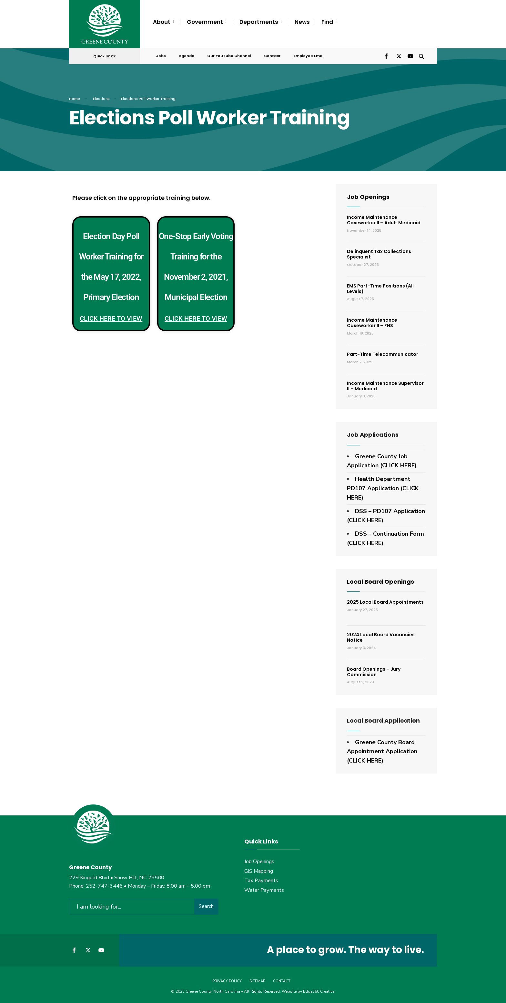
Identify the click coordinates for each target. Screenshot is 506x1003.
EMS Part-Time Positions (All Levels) (380, 288)
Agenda (186, 55)
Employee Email (309, 55)
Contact (272, 55)
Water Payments (264, 889)
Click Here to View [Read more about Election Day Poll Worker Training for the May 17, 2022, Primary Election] (111, 317)
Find (327, 22)
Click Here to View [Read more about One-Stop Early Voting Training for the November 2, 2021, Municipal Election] (196, 317)
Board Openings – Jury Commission (373, 671)
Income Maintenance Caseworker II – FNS (372, 322)
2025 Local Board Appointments (385, 601)
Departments (258, 22)
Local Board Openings (380, 581)
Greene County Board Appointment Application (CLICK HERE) (382, 750)
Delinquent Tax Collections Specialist (379, 253)
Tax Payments (261, 879)
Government (205, 22)
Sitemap (257, 980)
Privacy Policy (227, 980)
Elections (101, 97)
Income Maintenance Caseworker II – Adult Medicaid (383, 219)
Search (206, 905)
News (302, 22)
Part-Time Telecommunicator (382, 353)
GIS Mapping (258, 870)
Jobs (161, 55)
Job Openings (368, 196)
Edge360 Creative (318, 990)
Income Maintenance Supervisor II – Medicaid (385, 385)
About (161, 22)
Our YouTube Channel (229, 55)
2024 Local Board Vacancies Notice (381, 637)
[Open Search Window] (421, 55)
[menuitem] (166, 22)
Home (74, 97)
